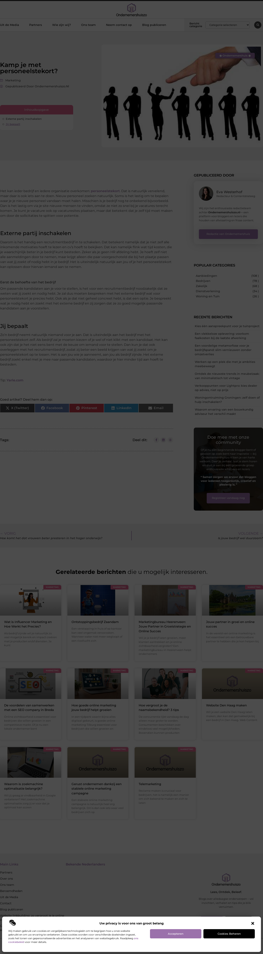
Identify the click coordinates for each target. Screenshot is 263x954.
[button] (253, 923)
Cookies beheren (229, 933)
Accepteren (175, 933)
